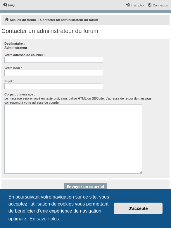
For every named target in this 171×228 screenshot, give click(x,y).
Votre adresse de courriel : (24, 55)
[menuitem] (9, 5)
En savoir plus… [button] (47, 218)
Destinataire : (14, 43)
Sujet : (9, 81)
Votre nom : (13, 68)
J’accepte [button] (138, 208)
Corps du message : (19, 94)
